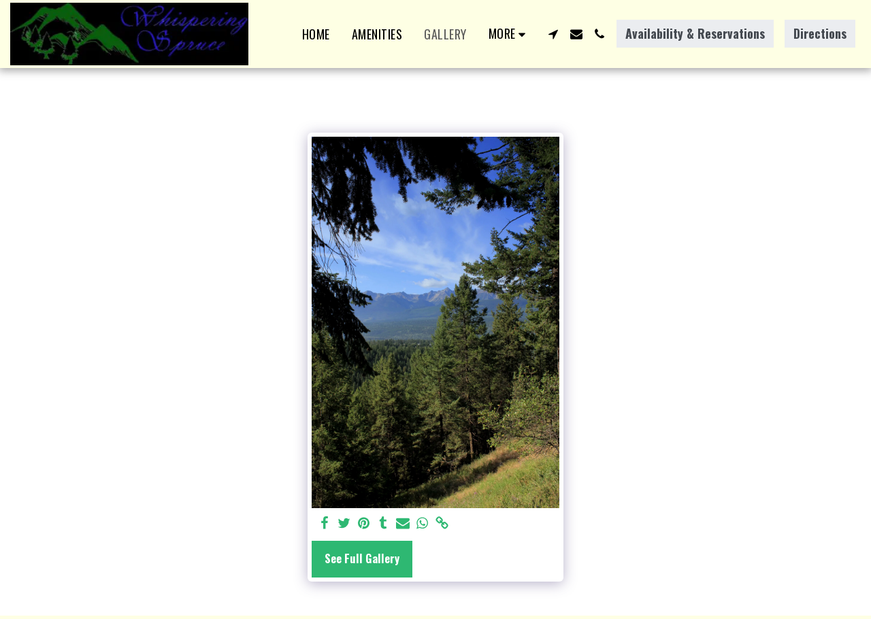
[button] (553, 34)
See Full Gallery (362, 558)
